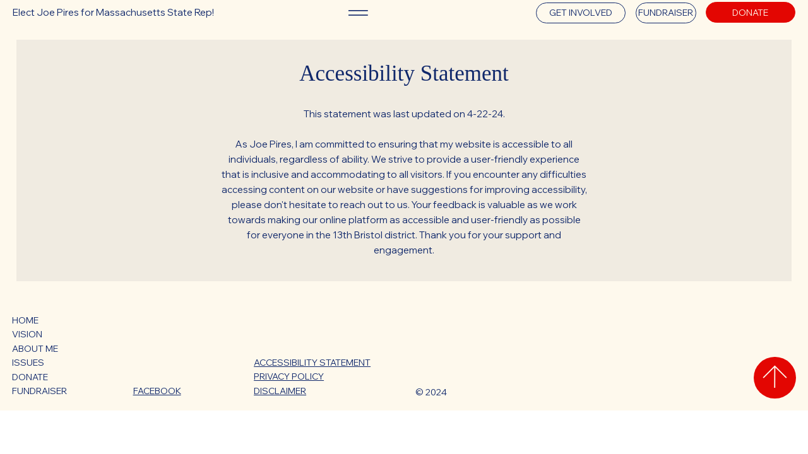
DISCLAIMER (280, 391)
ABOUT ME (35, 348)
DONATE (30, 376)
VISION (27, 334)
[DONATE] (750, 12)
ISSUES (28, 362)
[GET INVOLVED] (581, 13)
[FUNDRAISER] (666, 13)
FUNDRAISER (39, 391)
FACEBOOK (157, 391)
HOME (25, 320)
